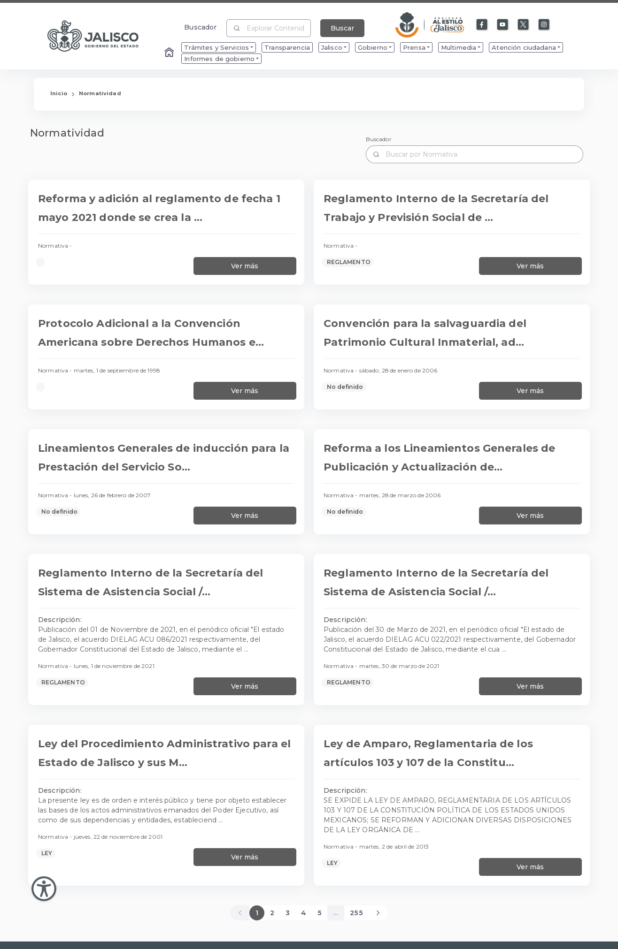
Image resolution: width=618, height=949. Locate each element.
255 (356, 913)
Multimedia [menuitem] (458, 47)
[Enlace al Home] (170, 53)
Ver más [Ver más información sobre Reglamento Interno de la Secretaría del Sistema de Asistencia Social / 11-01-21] (244, 686)
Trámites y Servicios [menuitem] (216, 47)
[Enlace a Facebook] (482, 25)
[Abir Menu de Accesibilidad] (44, 889)
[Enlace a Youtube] (503, 25)
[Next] (378, 912)
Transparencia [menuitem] (287, 47)
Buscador (200, 27)
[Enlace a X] (524, 25)
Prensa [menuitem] (414, 47)
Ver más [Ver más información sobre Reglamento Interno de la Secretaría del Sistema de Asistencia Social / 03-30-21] (530, 686)
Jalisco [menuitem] (331, 47)
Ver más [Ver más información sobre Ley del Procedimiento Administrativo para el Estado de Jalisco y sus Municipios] (244, 857)
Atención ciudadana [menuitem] (524, 47)
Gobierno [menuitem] (372, 47)
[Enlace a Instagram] (544, 25)
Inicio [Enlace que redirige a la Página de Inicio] (58, 93)
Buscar (342, 28)
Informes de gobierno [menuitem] (219, 58)
